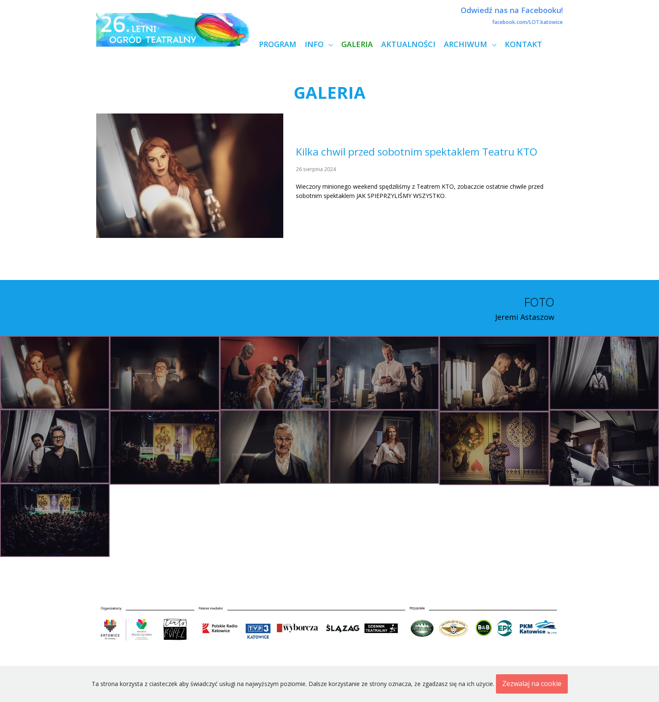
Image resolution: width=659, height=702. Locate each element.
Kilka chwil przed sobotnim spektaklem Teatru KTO (417, 151)
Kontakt (523, 44)
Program (277, 44)
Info (315, 44)
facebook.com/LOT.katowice (527, 22)
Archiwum (466, 44)
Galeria (357, 44)
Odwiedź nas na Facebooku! (512, 10)
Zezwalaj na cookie (531, 683)
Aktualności (408, 44)
